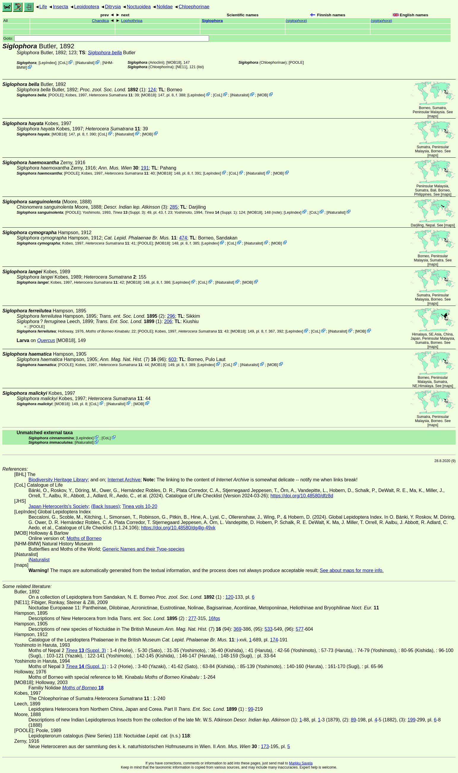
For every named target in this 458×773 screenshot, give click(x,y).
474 (183, 237)
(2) (131, 316)
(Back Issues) (105, 506)
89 (353, 719)
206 (168, 321)
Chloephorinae (193, 6)
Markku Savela (300, 763)
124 (152, 89)
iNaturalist (84, 62)
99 (250, 709)
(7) (128, 359)
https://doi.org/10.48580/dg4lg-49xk (178, 527)
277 (193, 618)
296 (171, 316)
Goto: (106, 38)
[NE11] (181, 67)
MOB (262, 94)
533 (269, 629)
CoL (62, 62)
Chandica (100, 20)
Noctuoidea (139, 6)
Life (43, 6)
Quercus (46, 340)
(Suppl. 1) (221, 212)
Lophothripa (131, 20)
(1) (112, 89)
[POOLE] (296, 62)
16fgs (214, 618)
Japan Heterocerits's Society (58, 506)
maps (432, 116)
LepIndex (47, 62)
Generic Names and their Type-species (143, 549)
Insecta (60, 6)
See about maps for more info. (352, 570)
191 (145, 167)
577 (300, 629)
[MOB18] (173, 62)
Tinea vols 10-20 (139, 506)
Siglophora (212, 20)
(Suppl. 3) (129, 212)
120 (229, 597)
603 (172, 359)
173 (265, 746)
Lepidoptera (86, 6)
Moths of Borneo (84, 538)
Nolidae (165, 6)
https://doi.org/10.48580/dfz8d (301, 495)
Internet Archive (124, 479)
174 (274, 639)
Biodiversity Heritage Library (58, 479)
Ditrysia (113, 6)
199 (412, 719)
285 (174, 207)
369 (238, 629)
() (296, 20)
